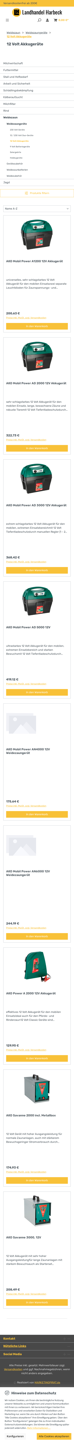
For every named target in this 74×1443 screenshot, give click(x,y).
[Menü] (7, 20)
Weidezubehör (14, 176)
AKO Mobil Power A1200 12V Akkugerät (34, 261)
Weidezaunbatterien (17, 169)
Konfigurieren (15, 1436)
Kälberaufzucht (13, 97)
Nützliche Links (14, 1346)
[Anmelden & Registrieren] (47, 20)
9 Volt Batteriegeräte (20, 146)
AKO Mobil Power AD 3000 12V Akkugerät (36, 505)
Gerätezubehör (15, 163)
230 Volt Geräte (17, 130)
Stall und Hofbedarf (15, 76)
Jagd (6, 182)
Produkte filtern (37, 193)
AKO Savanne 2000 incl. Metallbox (31, 1115)
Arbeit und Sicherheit (16, 83)
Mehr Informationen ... (39, 1428)
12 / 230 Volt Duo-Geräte (21, 135)
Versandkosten (13, 1369)
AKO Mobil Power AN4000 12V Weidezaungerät (28, 751)
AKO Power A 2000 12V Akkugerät (31, 993)
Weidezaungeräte (17, 124)
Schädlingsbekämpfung (18, 90)
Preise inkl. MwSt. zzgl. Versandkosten (26, 317)
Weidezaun (10, 117)
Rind (6, 110)
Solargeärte (15, 152)
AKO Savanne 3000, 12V (23, 1237)
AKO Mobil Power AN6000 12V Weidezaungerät (28, 873)
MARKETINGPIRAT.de (47, 1382)
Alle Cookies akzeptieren (54, 1436)
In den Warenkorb (37, 326)
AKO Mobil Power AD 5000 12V (28, 627)
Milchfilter (9, 104)
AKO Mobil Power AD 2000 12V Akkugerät (36, 383)
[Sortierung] (37, 208)
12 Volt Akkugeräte (19, 141)
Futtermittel (10, 70)
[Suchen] (39, 20)
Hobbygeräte (16, 158)
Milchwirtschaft (13, 63)
